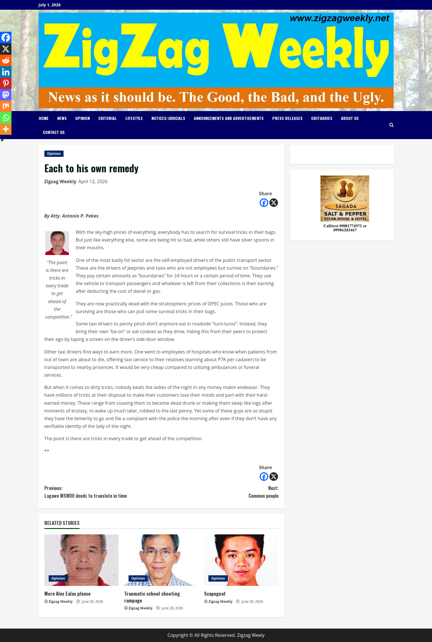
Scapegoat (215, 593)
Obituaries (321, 118)
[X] (273, 202)
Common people (220, 491)
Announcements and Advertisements (229, 118)
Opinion (82, 118)
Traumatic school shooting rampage (152, 597)
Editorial (107, 118)
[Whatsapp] (5, 117)
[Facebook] (264, 202)
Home (44, 118)
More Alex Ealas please (67, 593)
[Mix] (5, 106)
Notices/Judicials (168, 118)
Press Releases (287, 118)
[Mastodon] (5, 94)
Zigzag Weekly (60, 181)
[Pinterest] (5, 83)
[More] (5, 129)
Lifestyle (134, 118)
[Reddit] (5, 60)
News (62, 118)
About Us (350, 118)
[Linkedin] (5, 72)
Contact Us (54, 132)
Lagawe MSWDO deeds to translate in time (102, 491)
